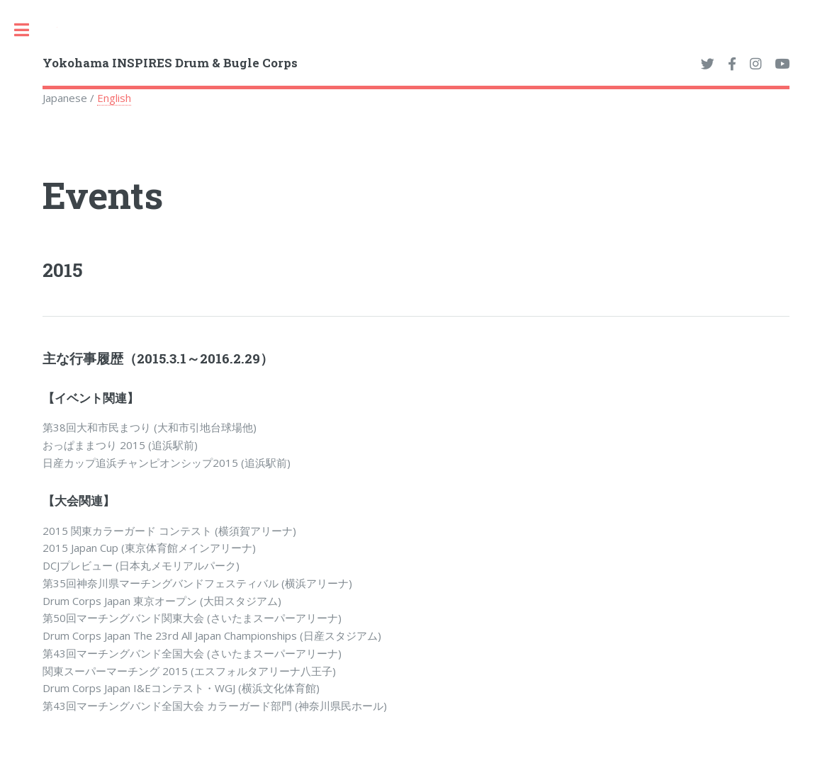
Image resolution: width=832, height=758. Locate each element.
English (114, 98)
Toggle (28, 30)
